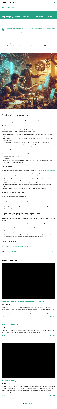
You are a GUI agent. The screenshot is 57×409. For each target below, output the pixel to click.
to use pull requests (19, 201)
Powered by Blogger (28, 403)
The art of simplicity (11, 2)
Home (3, 7)
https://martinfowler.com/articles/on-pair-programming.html (16, 246)
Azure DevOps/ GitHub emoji (13, 324)
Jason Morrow (31, 405)
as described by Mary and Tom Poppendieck (45, 170)
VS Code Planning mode (11, 380)
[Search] (51, 2)
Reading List (11, 7)
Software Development (12, 251)
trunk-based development (35, 206)
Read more (52, 316)
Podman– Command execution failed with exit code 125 (24, 301)
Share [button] (52, 251)
